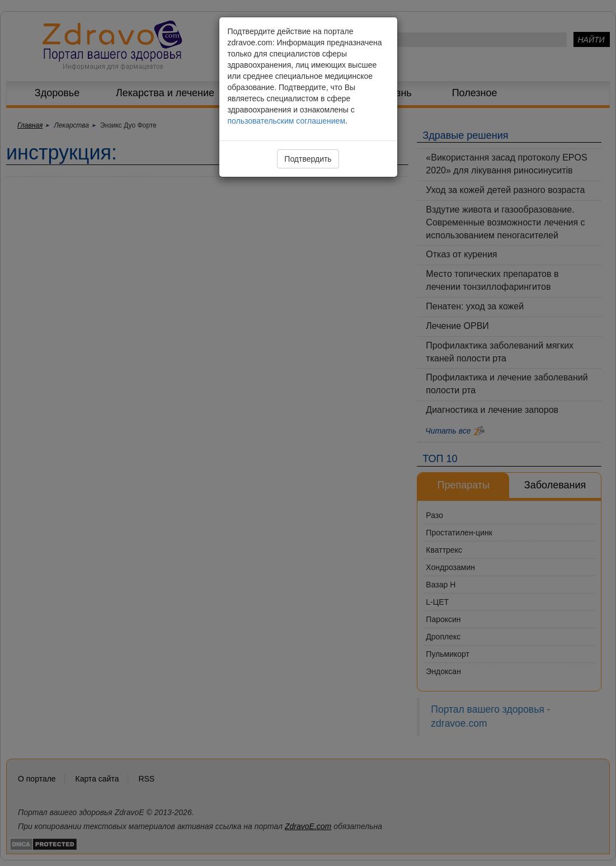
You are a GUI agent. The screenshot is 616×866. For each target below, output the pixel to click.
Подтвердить (307, 158)
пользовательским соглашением (287, 120)
